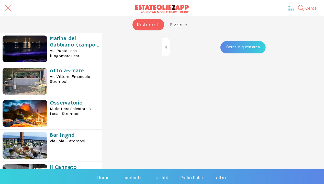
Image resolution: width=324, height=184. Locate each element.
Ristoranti (148, 25)
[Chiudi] (8, 8)
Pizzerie (178, 25)
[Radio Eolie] (291, 8)
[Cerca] (310, 8)
